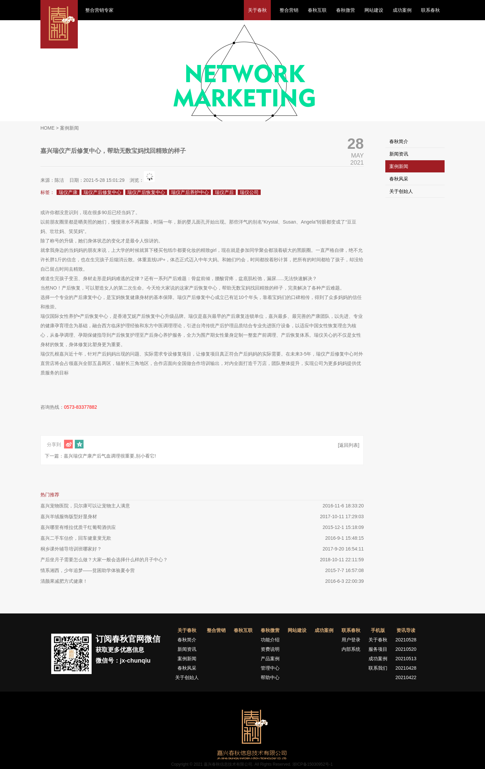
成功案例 (402, 10)
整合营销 (289, 10)
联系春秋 (430, 10)
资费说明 (270, 649)
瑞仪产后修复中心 (102, 192)
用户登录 (351, 639)
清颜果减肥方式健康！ (64, 581)
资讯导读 (405, 630)
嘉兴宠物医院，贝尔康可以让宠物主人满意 (85, 505)
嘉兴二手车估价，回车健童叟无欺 (75, 538)
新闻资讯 (398, 154)
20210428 (405, 668)
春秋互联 (317, 10)
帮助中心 (270, 677)
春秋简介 (398, 141)
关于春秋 (257, 10)
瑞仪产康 (68, 192)
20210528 (405, 639)
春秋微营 (345, 10)
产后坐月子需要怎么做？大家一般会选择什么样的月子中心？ (104, 559)
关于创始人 (401, 191)
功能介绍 (270, 639)
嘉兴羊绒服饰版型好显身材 (68, 516)
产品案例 (270, 658)
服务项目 (377, 649)
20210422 (405, 677)
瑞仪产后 (224, 192)
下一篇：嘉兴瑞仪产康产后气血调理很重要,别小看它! (100, 456)
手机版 (378, 630)
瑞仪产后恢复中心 (146, 192)
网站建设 (373, 10)
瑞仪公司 (249, 192)
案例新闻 (398, 166)
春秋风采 (398, 178)
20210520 (405, 649)
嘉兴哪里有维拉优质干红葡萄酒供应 (78, 527)
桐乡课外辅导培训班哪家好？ (71, 548)
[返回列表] (348, 445)
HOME (47, 128)
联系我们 (377, 668)
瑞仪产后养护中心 (190, 192)
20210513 (405, 658)
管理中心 (270, 668)
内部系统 (351, 649)
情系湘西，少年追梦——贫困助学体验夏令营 (87, 570)
